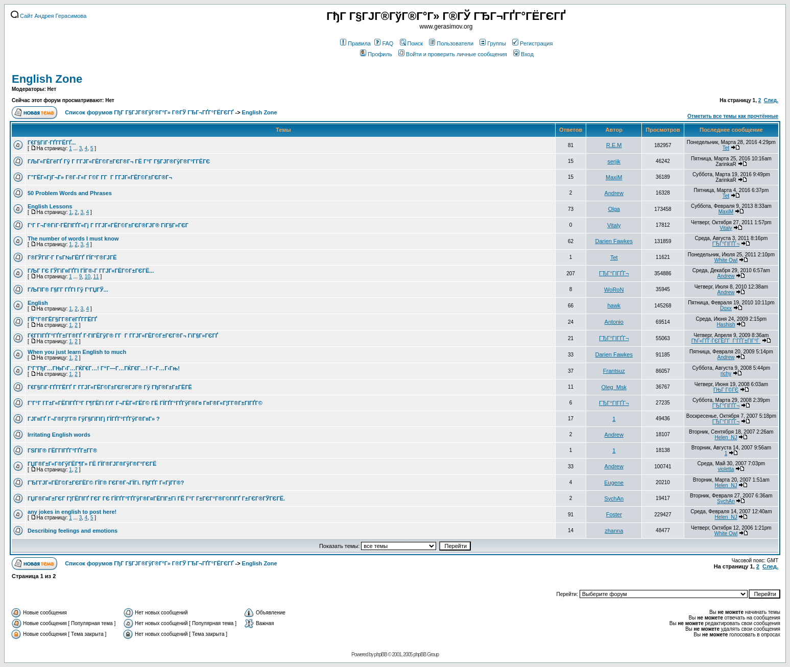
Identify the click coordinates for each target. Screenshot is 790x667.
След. (771, 100)
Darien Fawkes (614, 241)
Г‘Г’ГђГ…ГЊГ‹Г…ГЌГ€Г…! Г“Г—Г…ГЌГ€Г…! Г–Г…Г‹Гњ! (104, 368)
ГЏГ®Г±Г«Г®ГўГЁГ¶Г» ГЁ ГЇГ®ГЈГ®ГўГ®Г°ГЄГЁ (92, 464)
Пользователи (451, 43)
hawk (613, 305)
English (38, 303)
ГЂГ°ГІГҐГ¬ (725, 244)
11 (96, 276)
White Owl (726, 260)
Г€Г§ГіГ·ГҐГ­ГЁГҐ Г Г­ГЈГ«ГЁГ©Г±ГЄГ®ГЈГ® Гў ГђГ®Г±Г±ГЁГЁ (110, 387)
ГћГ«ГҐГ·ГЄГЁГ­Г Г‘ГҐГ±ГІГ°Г (726, 341)
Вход (523, 54)
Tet (726, 148)
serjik (613, 161)
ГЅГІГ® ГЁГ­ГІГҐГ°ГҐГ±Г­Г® (62, 450)
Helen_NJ (726, 437)
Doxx (726, 308)
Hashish (725, 324)
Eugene (614, 483)
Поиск (411, 43)
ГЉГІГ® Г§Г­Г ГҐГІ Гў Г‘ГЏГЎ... (68, 290)
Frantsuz (614, 371)
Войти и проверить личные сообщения (452, 54)
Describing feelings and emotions (72, 531)
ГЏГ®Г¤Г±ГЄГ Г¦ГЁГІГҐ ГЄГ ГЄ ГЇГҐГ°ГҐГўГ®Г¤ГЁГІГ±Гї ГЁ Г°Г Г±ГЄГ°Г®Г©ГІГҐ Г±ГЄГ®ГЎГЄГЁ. (156, 498)
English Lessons (50, 206)
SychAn (614, 498)
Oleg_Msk (614, 387)
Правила (355, 43)
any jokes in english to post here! (72, 512)
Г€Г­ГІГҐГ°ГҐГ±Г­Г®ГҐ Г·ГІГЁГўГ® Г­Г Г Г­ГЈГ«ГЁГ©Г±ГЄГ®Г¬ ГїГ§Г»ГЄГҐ (123, 335)
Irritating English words (59, 435)
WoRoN (614, 290)
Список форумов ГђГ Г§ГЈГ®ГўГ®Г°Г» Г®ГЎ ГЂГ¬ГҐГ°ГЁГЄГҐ (149, 112)
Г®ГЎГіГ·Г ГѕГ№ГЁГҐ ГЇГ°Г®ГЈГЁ (72, 257)
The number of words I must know (73, 238)
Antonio (614, 322)
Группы (493, 43)
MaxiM (614, 177)
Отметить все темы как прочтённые (732, 116)
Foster (614, 514)
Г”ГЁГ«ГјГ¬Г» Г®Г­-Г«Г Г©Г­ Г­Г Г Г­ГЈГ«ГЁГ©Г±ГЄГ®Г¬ (100, 177)
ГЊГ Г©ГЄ (725, 390)
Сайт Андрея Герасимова (48, 16)
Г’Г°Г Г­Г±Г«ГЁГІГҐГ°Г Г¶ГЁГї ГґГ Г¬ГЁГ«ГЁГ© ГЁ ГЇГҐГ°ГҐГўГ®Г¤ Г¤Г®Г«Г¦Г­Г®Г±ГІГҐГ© (145, 403)
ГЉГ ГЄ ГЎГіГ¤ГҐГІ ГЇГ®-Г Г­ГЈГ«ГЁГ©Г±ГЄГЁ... (91, 271)
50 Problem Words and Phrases (70, 193)
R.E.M (614, 145)
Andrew (614, 193)
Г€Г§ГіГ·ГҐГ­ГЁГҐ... (52, 142)
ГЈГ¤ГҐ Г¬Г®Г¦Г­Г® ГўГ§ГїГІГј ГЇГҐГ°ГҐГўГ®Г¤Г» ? (94, 419)
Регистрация (532, 43)
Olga (614, 209)
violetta (726, 469)
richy (726, 373)
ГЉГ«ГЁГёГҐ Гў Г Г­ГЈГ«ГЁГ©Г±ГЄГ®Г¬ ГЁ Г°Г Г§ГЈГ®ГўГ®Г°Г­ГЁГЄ (119, 161)
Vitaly (614, 225)
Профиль (376, 54)
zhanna (614, 531)
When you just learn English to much (77, 352)
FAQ (383, 43)
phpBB (380, 654)
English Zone (47, 79)
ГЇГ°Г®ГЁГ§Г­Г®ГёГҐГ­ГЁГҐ (62, 319)
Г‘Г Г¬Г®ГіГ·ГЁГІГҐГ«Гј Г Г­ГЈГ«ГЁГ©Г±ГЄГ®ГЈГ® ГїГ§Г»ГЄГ (109, 225)
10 (87, 276)
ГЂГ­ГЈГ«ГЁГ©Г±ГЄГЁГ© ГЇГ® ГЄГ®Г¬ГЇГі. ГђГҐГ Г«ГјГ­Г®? (106, 483)
